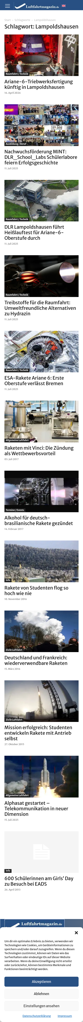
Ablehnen (41, 994)
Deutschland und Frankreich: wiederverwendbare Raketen (36, 660)
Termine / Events (15, 510)
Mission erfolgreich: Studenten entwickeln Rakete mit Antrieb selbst (38, 733)
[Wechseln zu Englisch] (63, 5)
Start (7, 20)
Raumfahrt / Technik (17, 73)
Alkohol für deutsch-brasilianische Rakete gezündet (38, 520)
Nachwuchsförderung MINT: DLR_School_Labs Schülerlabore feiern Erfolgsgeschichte (40, 157)
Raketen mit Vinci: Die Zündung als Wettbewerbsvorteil (38, 451)
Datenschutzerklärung (37, 1016)
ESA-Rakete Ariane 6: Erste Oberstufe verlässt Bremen (34, 380)
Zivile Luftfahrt (14, 650)
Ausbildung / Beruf (16, 144)
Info (8, 580)
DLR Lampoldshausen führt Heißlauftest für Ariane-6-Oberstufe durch (34, 232)
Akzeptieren (41, 982)
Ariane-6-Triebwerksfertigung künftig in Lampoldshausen (38, 84)
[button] (76, 933)
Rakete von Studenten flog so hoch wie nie (36, 590)
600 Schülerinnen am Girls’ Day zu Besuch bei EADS (38, 881)
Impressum (65, 1016)
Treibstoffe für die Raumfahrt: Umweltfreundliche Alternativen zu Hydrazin (40, 308)
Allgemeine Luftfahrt (17, 440)
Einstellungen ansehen (41, 1006)
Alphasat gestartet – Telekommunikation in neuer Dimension (36, 808)
